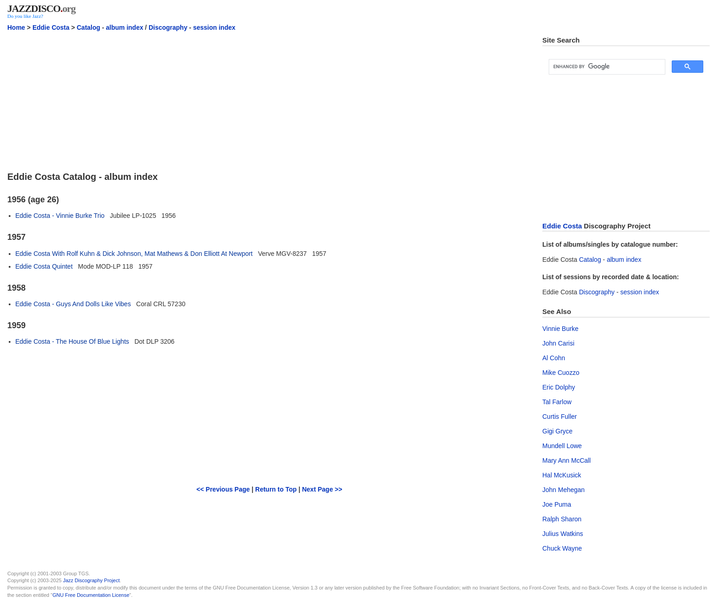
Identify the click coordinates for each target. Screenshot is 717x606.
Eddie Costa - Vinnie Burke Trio (60, 215)
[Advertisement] (269, 100)
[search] (606, 67)
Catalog (88, 27)
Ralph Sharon (562, 519)
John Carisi (558, 343)
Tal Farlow (557, 402)
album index (125, 27)
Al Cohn (553, 358)
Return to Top (276, 489)
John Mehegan (563, 489)
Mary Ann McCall (566, 460)
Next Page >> (322, 489)
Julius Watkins (562, 533)
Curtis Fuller (559, 416)
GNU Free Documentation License (91, 595)
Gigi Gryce (557, 431)
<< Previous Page (223, 489)
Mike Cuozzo (560, 372)
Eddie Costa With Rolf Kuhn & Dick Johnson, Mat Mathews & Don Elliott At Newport (134, 253)
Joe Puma (556, 504)
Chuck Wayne (562, 548)
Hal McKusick (561, 475)
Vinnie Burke (560, 328)
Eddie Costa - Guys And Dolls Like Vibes (73, 304)
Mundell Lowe (562, 445)
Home (16, 27)
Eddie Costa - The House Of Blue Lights (72, 341)
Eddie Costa (51, 27)
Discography (168, 27)
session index (214, 27)
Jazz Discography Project (91, 580)
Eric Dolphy (558, 387)
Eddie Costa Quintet (44, 266)
